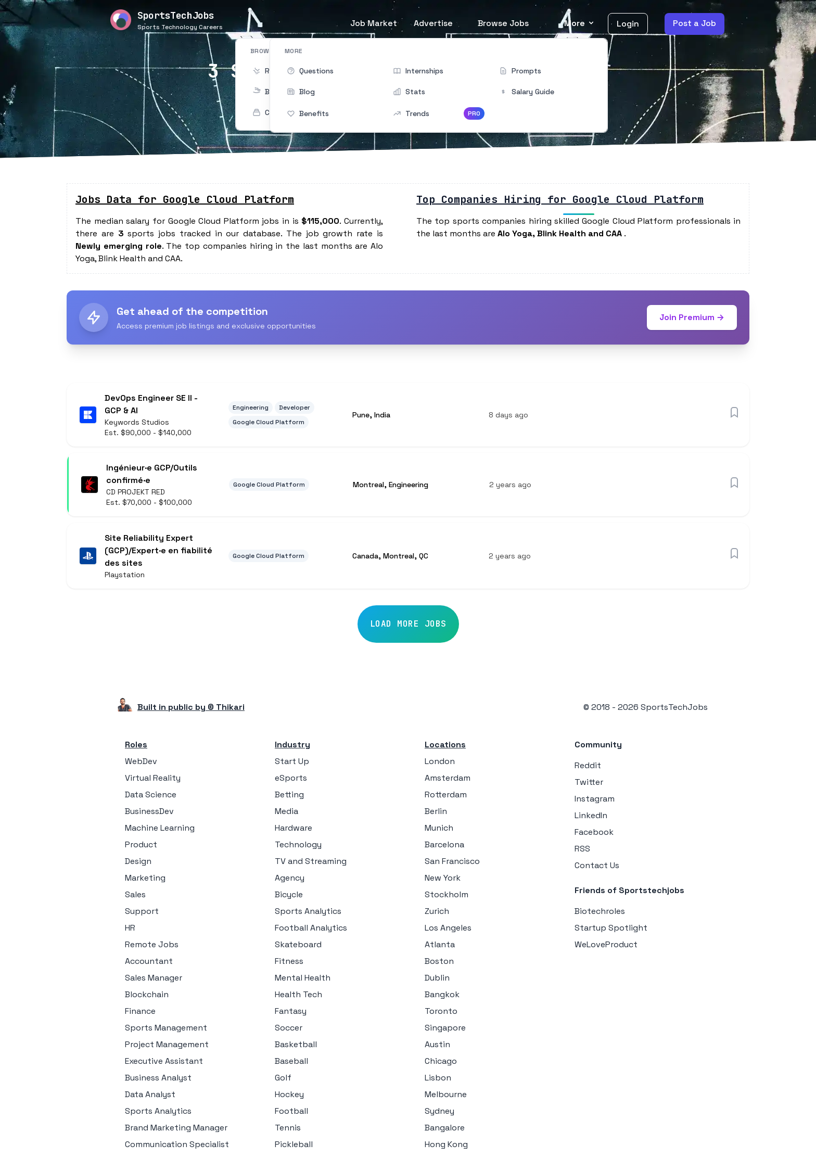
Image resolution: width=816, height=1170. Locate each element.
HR (130, 930)
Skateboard (298, 947)
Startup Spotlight (611, 930)
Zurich (437, 913)
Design (138, 863)
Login (628, 23)
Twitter (589, 784)
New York (443, 880)
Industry (292, 747)
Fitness (289, 963)
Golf (283, 1080)
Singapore (445, 1030)
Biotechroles (600, 913)
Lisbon (438, 1080)
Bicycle (289, 897)
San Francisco (452, 863)
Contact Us (597, 867)
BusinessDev (149, 813)
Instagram (595, 801)
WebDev (141, 763)
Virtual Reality (153, 780)
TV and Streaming (311, 863)
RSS (582, 851)
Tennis (288, 1130)
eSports (291, 780)
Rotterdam (446, 797)
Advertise (433, 23)
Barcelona (444, 847)
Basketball (296, 1046)
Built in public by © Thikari (191, 709)
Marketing (145, 880)
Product (141, 847)
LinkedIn (591, 817)
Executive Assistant (164, 1063)
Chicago (441, 1063)
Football (291, 1113)
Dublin (437, 980)
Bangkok (442, 996)
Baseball (291, 1063)
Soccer (288, 1030)
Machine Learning (160, 830)
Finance (140, 1013)
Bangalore (445, 1130)
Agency (289, 880)
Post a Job (694, 23)
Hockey (289, 1096)
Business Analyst (158, 1080)
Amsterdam (447, 780)
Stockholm (446, 897)
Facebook (594, 834)
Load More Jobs (408, 626)
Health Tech (298, 996)
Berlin (436, 813)
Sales (135, 897)
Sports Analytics (158, 1113)
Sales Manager (153, 980)
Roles (136, 747)
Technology (298, 847)
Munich (439, 830)
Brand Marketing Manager (176, 1130)
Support (142, 913)
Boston (439, 963)
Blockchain (147, 996)
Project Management (167, 1046)
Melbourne (446, 1096)
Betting (289, 797)
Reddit (588, 767)
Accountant (149, 963)
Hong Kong (446, 1146)
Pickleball (294, 1146)
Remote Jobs (151, 947)
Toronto (441, 1013)
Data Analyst (150, 1096)
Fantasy (291, 1013)
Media (286, 813)
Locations (445, 747)
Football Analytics (311, 930)
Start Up (292, 763)
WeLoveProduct (606, 947)
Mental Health (302, 980)
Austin (437, 1046)
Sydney (439, 1113)
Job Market (373, 23)
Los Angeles (448, 930)
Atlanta (440, 947)
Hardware (293, 830)
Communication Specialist (177, 1146)
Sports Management (166, 1030)
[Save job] (734, 411)
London (440, 763)
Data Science (150, 797)
